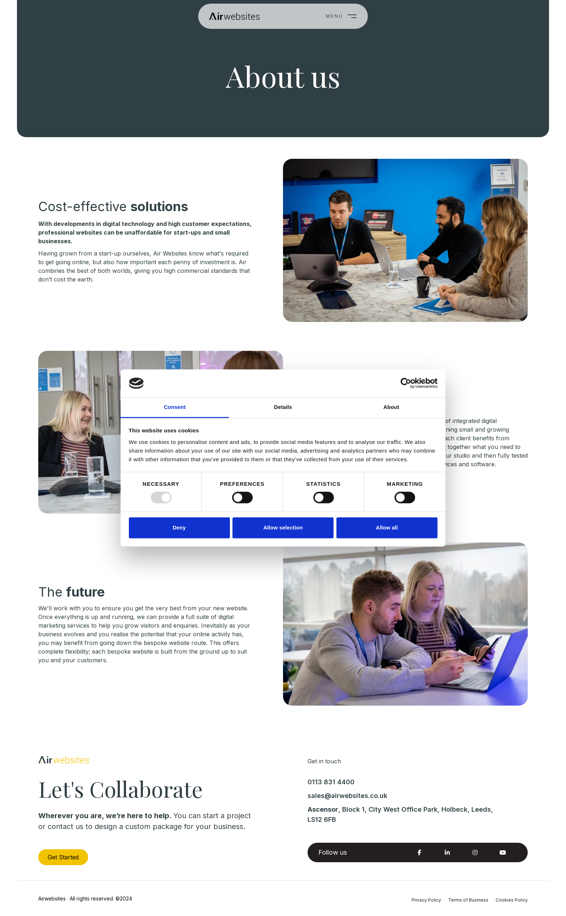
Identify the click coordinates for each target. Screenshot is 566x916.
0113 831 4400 (331, 782)
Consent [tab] (175, 407)
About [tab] (391, 407)
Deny (179, 527)
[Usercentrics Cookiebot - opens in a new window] (405, 383)
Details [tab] (283, 407)
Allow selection (282, 527)
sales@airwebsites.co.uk (347, 795)
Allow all (387, 527)
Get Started (63, 857)
